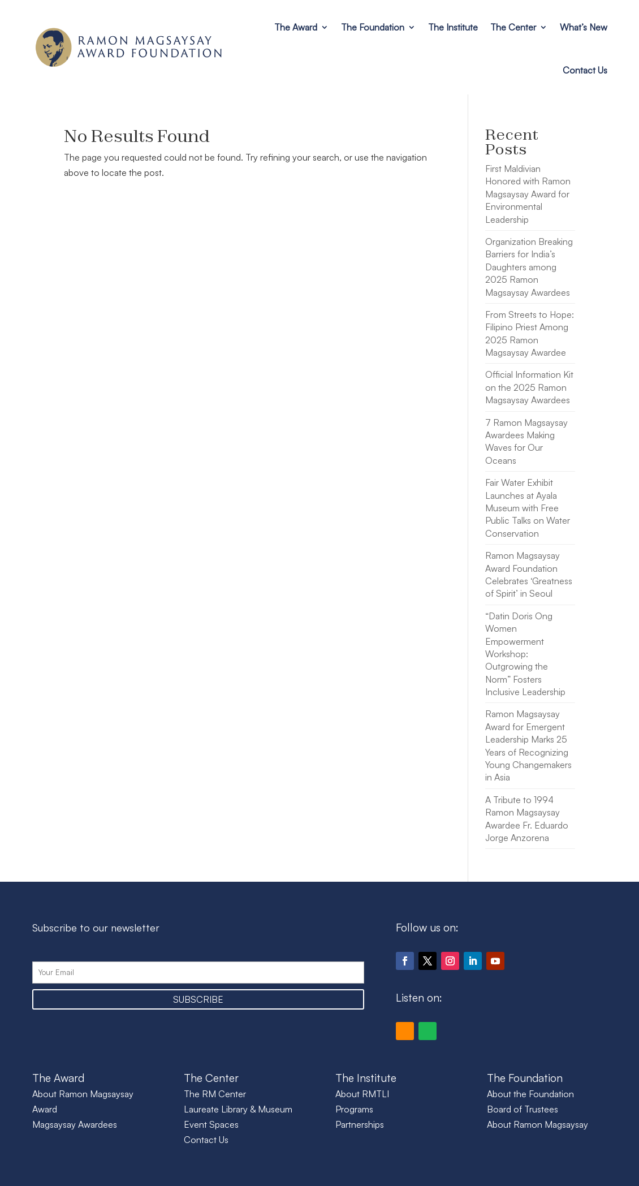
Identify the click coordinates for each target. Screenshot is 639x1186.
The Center (513, 27)
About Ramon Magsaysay (537, 1124)
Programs (354, 1109)
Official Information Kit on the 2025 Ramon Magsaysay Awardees (529, 387)
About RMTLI (362, 1093)
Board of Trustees (522, 1109)
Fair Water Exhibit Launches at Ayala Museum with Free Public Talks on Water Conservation (527, 508)
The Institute (453, 27)
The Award (295, 27)
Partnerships (359, 1124)
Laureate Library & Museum (238, 1109)
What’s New (583, 27)
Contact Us (585, 70)
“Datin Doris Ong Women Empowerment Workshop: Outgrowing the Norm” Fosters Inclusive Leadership (525, 653)
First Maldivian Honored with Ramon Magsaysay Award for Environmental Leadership (528, 194)
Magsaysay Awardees (74, 1124)
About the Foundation (530, 1093)
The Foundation (372, 27)
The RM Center (215, 1093)
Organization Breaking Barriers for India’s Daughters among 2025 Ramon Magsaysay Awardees (529, 267)
